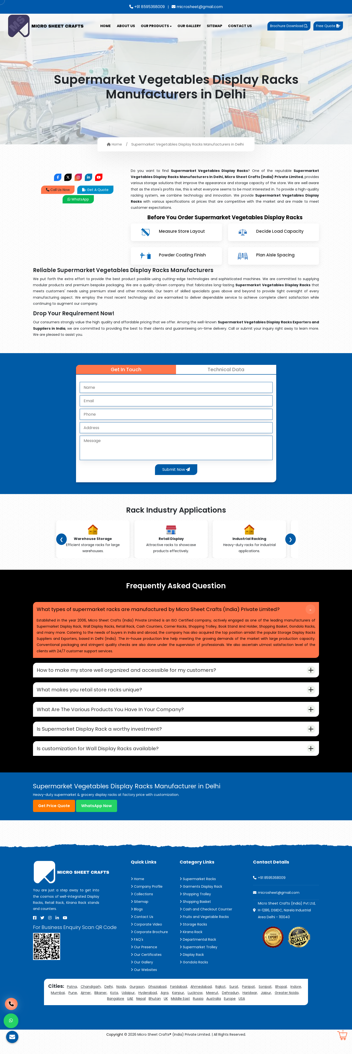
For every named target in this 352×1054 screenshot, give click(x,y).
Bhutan (155, 1013)
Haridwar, (250, 1007)
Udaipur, (128, 1007)
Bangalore (115, 1013)
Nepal (141, 1013)
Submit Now (176, 469)
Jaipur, (266, 1007)
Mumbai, (58, 1007)
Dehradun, (231, 1007)
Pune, (73, 1007)
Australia (213, 1013)
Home (105, 25)
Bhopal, (281, 1001)
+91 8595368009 (147, 7)
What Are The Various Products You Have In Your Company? (113, 717)
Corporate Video (146, 938)
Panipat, (249, 1001)
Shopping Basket (195, 916)
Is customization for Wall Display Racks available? (100, 761)
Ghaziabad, (157, 1001)
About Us (126, 25)
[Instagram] (50, 932)
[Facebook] (34, 932)
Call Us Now (58, 189)
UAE (130, 1013)
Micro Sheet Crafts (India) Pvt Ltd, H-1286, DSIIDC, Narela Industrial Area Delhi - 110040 (287, 924)
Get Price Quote (54, 820)
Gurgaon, (137, 1001)
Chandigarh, (91, 1001)
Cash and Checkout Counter (206, 923)
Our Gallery (189, 25)
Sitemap (214, 25)
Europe (230, 1013)
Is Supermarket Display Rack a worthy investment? (102, 739)
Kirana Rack (191, 946)
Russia (198, 1013)
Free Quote (328, 25)
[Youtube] (65, 932)
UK (166, 1013)
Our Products (156, 25)
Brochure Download (289, 25)
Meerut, (212, 1007)
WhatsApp (78, 199)
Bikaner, (100, 1007)
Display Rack (192, 969)
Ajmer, (86, 1007)
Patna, (72, 1001)
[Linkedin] (57, 932)
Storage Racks (193, 938)
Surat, (234, 1001)
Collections (142, 908)
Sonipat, (265, 1001)
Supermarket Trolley (198, 961)
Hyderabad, (148, 1007)
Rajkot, (220, 1001)
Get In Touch (126, 369)
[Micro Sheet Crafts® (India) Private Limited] (46, 25)
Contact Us (240, 25)
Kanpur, (178, 1007)
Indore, (296, 1001)
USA (242, 1013)
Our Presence (144, 961)
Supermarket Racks (198, 893)
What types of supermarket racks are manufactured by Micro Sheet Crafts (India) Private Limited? (160, 610)
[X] (42, 932)
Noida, (121, 1001)
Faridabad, (179, 1001)
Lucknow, (195, 1007)
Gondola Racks (194, 976)
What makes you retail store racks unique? (92, 695)
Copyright (114, 1048)
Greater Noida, (287, 1007)
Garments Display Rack (201, 900)
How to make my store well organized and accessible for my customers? (129, 673)
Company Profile (147, 900)
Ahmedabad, (201, 1001)
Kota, (114, 1007)
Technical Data (226, 369)
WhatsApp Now (96, 820)
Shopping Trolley (195, 908)
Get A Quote (95, 189)
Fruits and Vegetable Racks (204, 931)
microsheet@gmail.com (197, 7)
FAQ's (137, 953)
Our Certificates (146, 969)
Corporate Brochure (149, 946)
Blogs (137, 923)
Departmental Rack (198, 953)
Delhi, (108, 1001)
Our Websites (144, 984)
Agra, (165, 1007)
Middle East (180, 1013)
